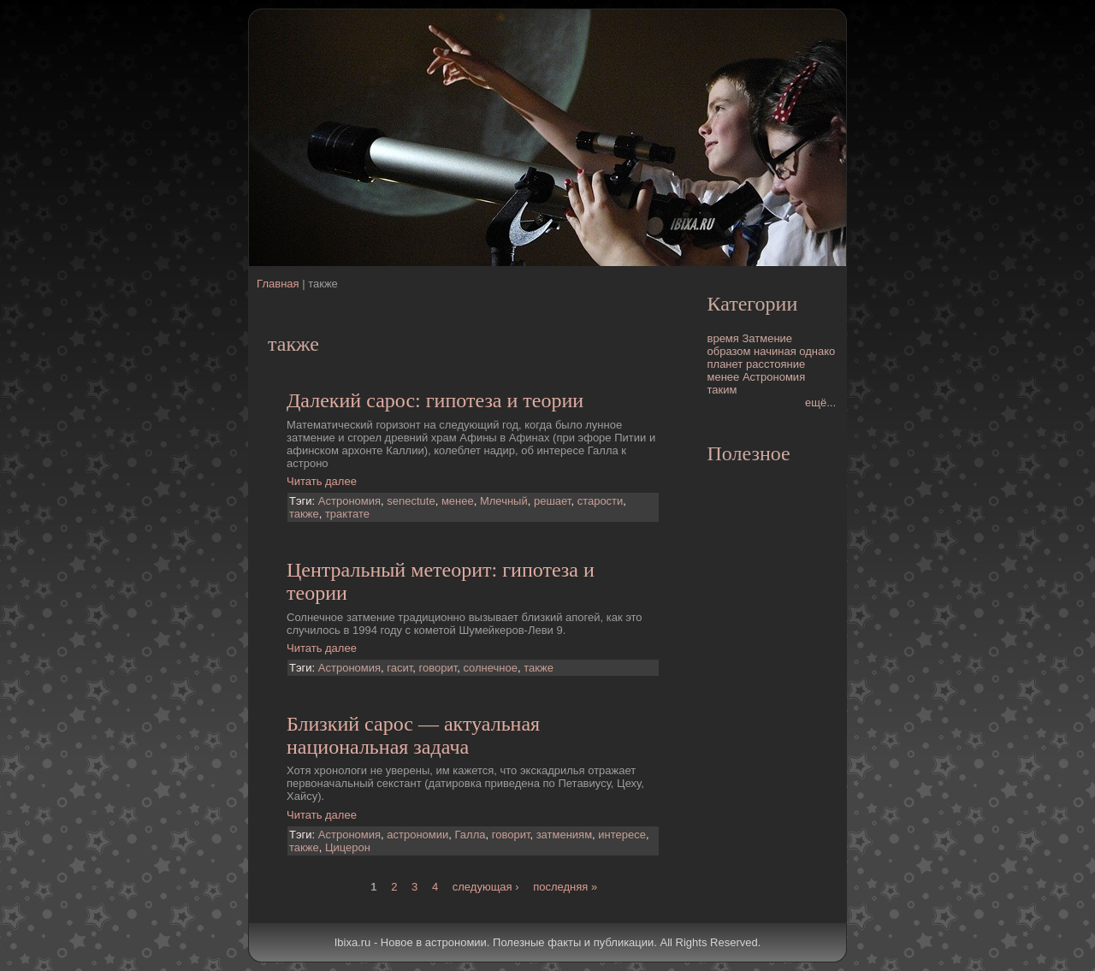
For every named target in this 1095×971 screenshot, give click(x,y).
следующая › (486, 886)
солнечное (490, 667)
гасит (399, 667)
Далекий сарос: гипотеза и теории (435, 400)
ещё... (820, 402)
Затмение (767, 338)
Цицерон (347, 847)
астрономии (417, 834)
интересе (622, 834)
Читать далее (322, 481)
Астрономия (349, 500)
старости (600, 500)
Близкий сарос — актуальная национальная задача (413, 735)
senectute (411, 500)
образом (729, 351)
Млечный (504, 500)
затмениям (564, 834)
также (304, 513)
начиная (775, 351)
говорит (437, 667)
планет (725, 364)
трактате (347, 513)
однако (817, 351)
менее (457, 500)
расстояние (775, 364)
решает (552, 500)
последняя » (565, 886)
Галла (470, 834)
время (723, 338)
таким (722, 389)
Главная (278, 283)
